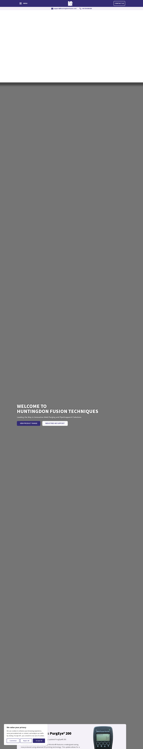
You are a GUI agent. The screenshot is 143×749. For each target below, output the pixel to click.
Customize (13, 741)
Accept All (39, 741)
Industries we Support (55, 423)
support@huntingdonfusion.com (65, 8)
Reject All (26, 741)
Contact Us (119, 3)
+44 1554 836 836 (87, 8)
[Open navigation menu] (20, 3)
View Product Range (28, 423)
